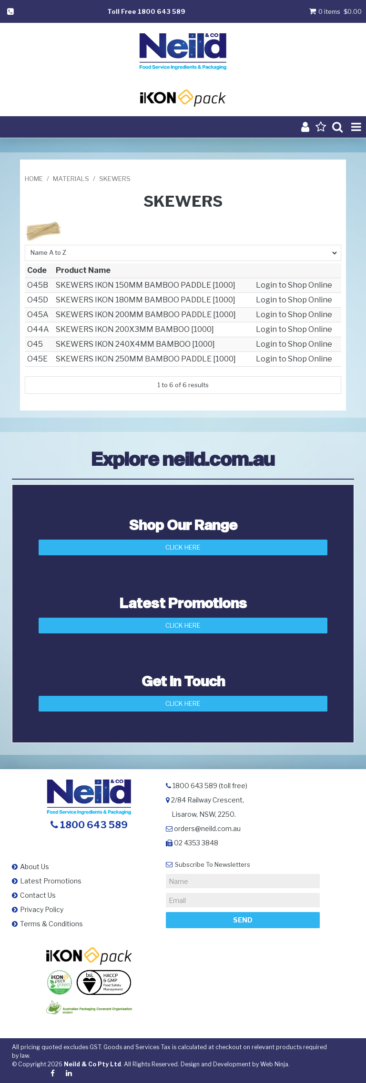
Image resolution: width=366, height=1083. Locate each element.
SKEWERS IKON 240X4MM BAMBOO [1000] (135, 344)
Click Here (183, 547)
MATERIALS (71, 178)
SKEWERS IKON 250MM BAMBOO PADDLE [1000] (146, 358)
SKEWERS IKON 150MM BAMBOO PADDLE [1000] (145, 285)
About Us (34, 866)
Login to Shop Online (294, 285)
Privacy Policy (41, 909)
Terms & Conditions (51, 924)
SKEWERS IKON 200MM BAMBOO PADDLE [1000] (146, 314)
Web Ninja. (275, 1064)
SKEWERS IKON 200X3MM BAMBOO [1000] (135, 329)
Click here (183, 703)
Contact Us (38, 895)
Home (34, 178)
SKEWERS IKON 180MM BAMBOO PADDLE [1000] (145, 299)
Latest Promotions (50, 881)
